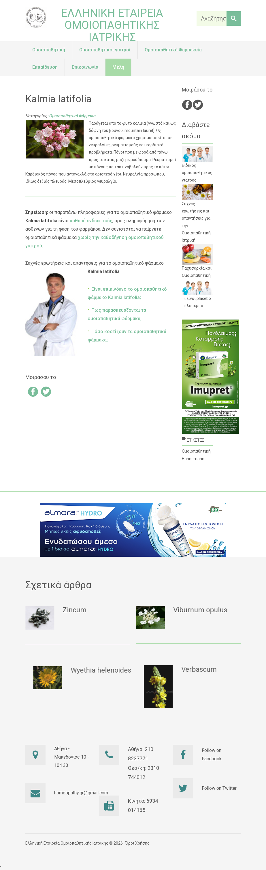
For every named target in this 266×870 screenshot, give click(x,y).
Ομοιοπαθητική (196, 451)
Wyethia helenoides (119, 670)
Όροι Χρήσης (137, 843)
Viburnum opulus (204, 610)
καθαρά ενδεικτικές (91, 220)
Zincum (79, 610)
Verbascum (217, 669)
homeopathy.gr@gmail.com (81, 793)
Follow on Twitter (219, 788)
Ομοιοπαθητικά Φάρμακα (72, 115)
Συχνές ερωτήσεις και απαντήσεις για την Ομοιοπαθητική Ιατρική (197, 213)
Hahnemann (193, 458)
